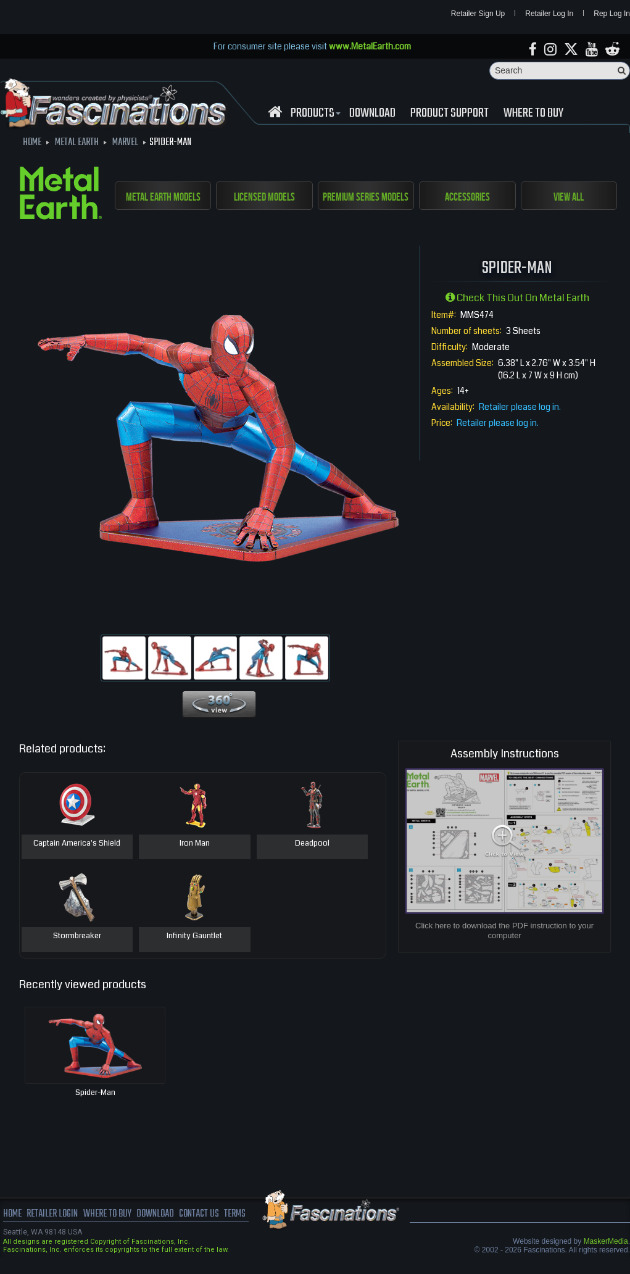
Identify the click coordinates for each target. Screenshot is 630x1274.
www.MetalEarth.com (370, 46)
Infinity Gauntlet (194, 937)
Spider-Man (95, 1093)
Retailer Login (52, 1215)
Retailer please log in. (520, 407)
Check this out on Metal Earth (517, 298)
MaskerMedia (606, 1242)
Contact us (199, 1215)
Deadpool (312, 844)
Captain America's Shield (76, 844)
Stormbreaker (77, 937)
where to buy (107, 1215)
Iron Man (195, 844)
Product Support (449, 113)
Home (12, 1215)
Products (314, 113)
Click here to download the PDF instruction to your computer (504, 930)
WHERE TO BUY (533, 113)
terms (235, 1215)
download (372, 113)
